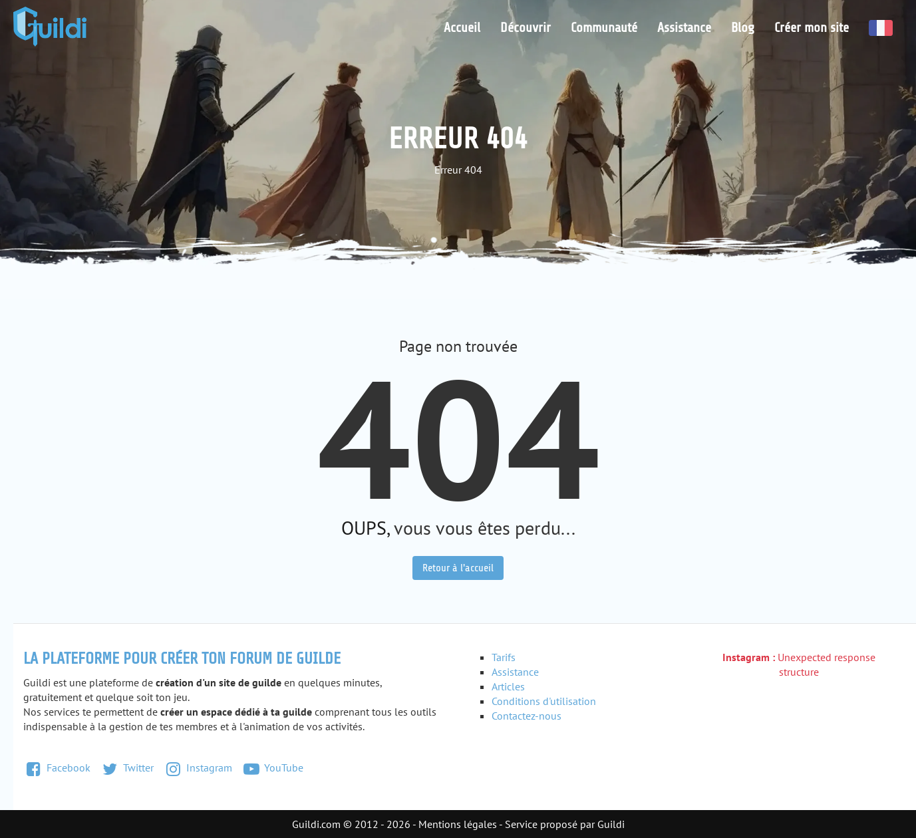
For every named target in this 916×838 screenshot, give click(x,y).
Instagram (197, 767)
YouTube (272, 767)
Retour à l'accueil (458, 568)
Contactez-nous (526, 715)
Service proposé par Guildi (565, 824)
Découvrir (525, 27)
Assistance (684, 27)
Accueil (462, 27)
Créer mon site (811, 27)
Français (881, 28)
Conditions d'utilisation (544, 701)
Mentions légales (457, 824)
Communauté (604, 27)
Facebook (56, 767)
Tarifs (504, 657)
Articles (508, 686)
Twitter (127, 767)
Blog (742, 27)
